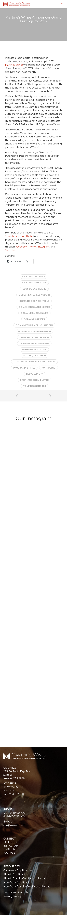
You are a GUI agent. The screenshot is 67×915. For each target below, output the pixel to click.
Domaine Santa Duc (34, 349)
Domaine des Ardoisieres (34, 307)
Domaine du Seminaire (34, 313)
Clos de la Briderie (34, 289)
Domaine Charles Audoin (34, 295)
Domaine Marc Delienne (34, 343)
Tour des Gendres (34, 386)
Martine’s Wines (14, 64)
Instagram (43, 246)
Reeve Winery (34, 374)
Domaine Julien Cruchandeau (34, 325)
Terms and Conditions (18, 892)
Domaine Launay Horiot (34, 337)
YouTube (10, 250)
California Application (17, 870)
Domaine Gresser (34, 319)
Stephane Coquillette (34, 380)
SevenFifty (11, 236)
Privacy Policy (12, 896)
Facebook (21, 246)
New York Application (17, 882)
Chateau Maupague (34, 282)
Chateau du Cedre (33, 276)
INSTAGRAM (10, 845)
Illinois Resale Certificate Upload (25, 878)
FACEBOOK (10, 842)
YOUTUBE (9, 852)
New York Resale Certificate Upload (27, 886)
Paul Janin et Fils (24, 368)
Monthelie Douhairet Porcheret (34, 361)
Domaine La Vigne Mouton (34, 331)
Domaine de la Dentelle (34, 301)
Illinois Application (15, 874)
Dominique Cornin (34, 355)
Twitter (32, 246)
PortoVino (49, 368)
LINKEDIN (9, 849)
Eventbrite (27, 236)
